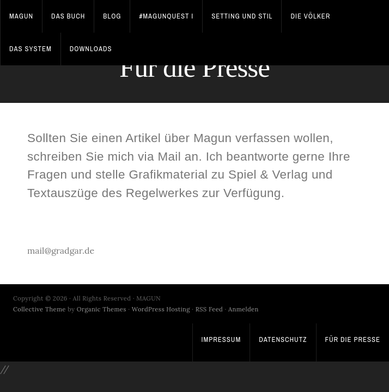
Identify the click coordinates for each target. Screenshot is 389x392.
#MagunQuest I (166, 16)
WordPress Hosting (161, 309)
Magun (21, 16)
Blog (112, 16)
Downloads (91, 48)
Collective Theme (39, 309)
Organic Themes (101, 309)
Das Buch (68, 16)
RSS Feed (209, 309)
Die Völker (310, 16)
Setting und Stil (241, 16)
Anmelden (243, 309)
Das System (30, 48)
